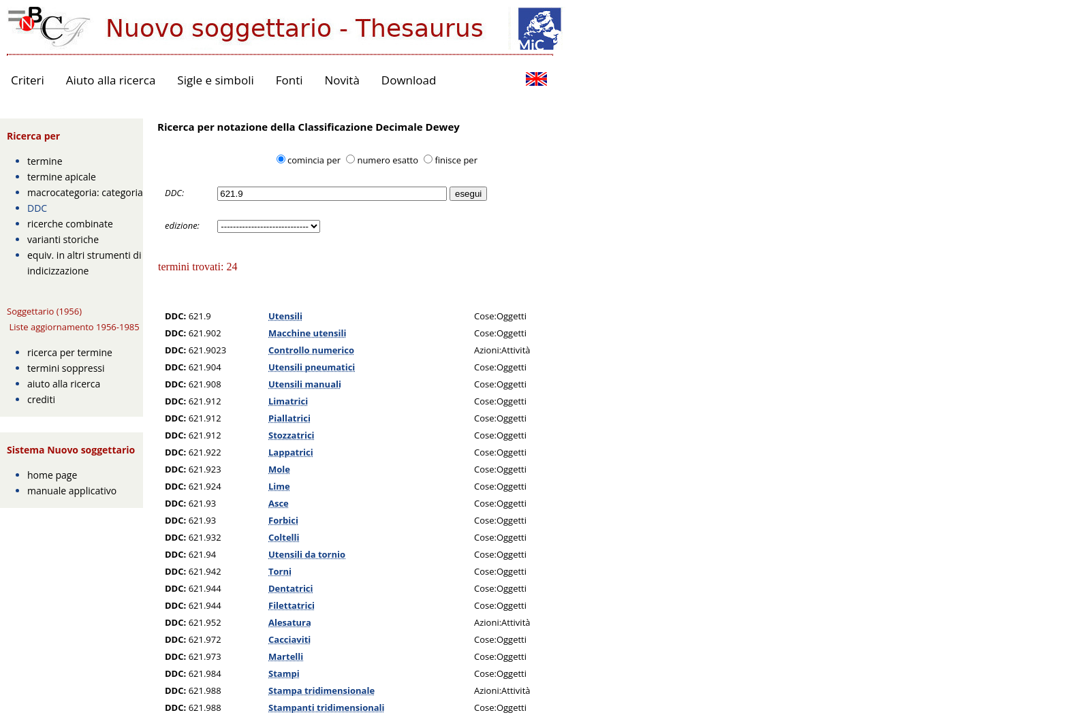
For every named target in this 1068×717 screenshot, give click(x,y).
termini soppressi (66, 368)
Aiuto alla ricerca (111, 80)
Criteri (27, 80)
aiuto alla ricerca (63, 383)
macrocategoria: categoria (85, 192)
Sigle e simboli (215, 80)
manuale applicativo (71, 490)
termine (45, 161)
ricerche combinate (70, 223)
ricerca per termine (69, 352)
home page (52, 474)
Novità (342, 80)
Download (409, 80)
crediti (41, 399)
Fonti (289, 80)
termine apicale (61, 176)
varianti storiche (63, 239)
